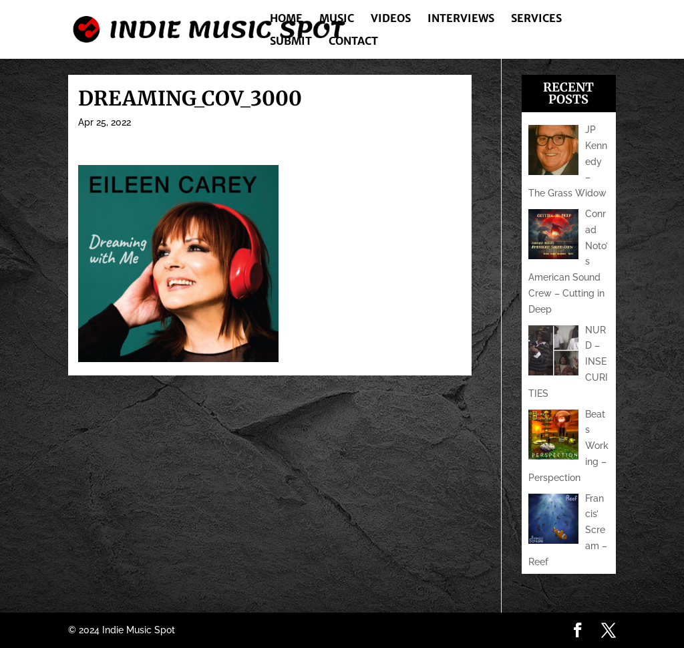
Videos (391, 19)
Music (336, 19)
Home (286, 19)
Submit (291, 41)
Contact (353, 41)
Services (536, 19)
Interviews (461, 19)
